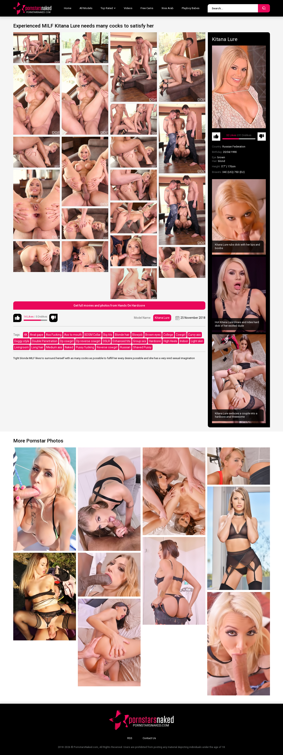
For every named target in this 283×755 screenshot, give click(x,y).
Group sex (139, 341)
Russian (125, 347)
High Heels (170, 341)
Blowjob (137, 334)
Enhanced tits (121, 341)
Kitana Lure (162, 317)
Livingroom (21, 347)
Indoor (184, 341)
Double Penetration (44, 341)
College (168, 334)
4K (25, 334)
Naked (69, 347)
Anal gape (36, 334)
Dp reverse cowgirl (88, 341)
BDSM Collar (92, 334)
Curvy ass (194, 334)
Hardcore (155, 341)
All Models (85, 8)
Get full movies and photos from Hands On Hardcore (109, 305)
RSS (129, 738)
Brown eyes (153, 334)
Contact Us (149, 738)
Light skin (197, 341)
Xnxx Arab (167, 8)
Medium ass (54, 347)
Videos (128, 8)
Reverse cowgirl (107, 347)
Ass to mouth (73, 334)
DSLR (106, 341)
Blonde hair (122, 334)
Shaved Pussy (142, 347)
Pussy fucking (85, 347)
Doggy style (21, 341)
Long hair (37, 347)
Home (67, 8)
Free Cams (147, 8)
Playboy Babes (190, 8)
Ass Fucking (53, 334)
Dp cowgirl (66, 341)
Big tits (107, 334)
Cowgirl (180, 334)
